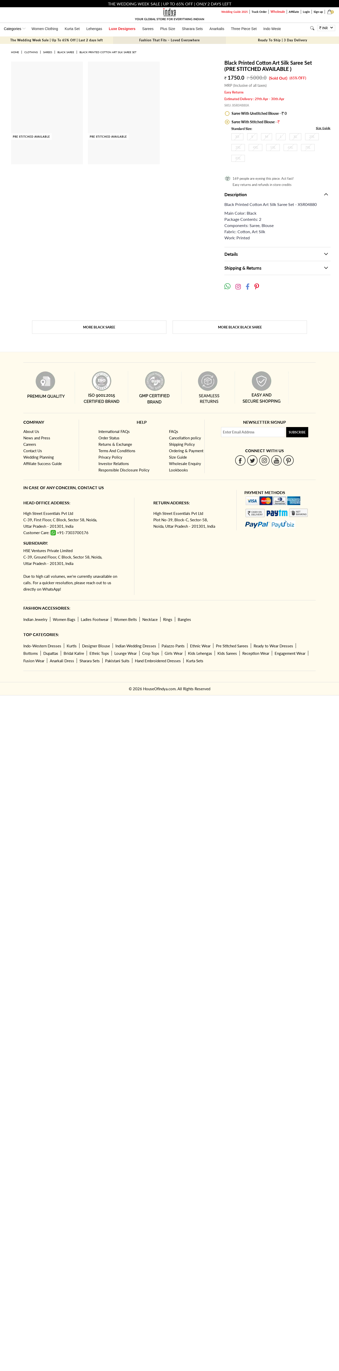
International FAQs (114, 431)
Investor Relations (113, 463)
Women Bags (64, 619)
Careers (29, 444)
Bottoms (30, 653)
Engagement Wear (290, 653)
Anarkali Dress (62, 660)
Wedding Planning (38, 457)
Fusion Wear (33, 660)
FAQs (173, 431)
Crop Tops (150, 653)
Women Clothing (45, 29)
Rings (167, 619)
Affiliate (294, 11)
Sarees (147, 29)
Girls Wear (174, 653)
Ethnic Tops (99, 653)
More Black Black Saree (240, 327)
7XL (308, 147)
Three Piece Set (243, 29)
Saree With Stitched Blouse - (255, 122)
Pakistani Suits (117, 660)
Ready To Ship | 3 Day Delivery (282, 40)
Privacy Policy (110, 457)
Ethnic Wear (200, 646)
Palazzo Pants (173, 646)
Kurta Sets (194, 660)
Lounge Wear (125, 653)
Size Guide (323, 128)
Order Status (108, 438)
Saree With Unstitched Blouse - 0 (259, 113)
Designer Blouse (96, 646)
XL (295, 137)
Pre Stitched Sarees (232, 646)
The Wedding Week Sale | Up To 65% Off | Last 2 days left (56, 40)
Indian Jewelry (35, 619)
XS (237, 137)
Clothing (31, 52)
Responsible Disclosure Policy (123, 470)
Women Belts (125, 619)
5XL (273, 147)
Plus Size (167, 29)
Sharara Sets (192, 29)
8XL (238, 158)
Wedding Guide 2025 (234, 11)
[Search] (312, 28)
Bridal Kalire (74, 653)
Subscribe (297, 432)
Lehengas (94, 29)
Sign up (318, 11)
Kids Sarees (227, 653)
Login (306, 11)
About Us (31, 431)
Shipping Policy (182, 444)
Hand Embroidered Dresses (158, 660)
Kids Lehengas (200, 653)
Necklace (150, 619)
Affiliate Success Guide (42, 463)
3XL (238, 147)
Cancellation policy (185, 438)
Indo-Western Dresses (42, 646)
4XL (255, 147)
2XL (312, 137)
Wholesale (278, 12)
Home (15, 52)
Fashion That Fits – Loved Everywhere (169, 40)
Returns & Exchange (115, 444)
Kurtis (72, 646)
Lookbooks (178, 470)
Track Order (259, 11)
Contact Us (32, 450)
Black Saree (65, 52)
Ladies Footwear (94, 619)
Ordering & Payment (186, 450)
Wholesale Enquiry (185, 463)
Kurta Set (72, 29)
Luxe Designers (122, 29)
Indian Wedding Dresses (135, 646)
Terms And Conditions (116, 450)
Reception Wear (255, 653)
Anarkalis (217, 29)
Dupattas (50, 653)
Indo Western (274, 29)
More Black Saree (99, 327)
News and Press (36, 438)
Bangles (184, 619)
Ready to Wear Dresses (273, 646)
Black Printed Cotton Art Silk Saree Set (107, 52)
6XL (290, 147)
